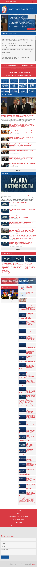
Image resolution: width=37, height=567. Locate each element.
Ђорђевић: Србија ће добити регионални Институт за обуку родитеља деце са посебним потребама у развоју (17, 116)
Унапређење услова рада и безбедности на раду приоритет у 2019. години (30, 266)
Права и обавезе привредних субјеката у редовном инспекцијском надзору (26, 472)
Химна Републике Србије (18, 69)
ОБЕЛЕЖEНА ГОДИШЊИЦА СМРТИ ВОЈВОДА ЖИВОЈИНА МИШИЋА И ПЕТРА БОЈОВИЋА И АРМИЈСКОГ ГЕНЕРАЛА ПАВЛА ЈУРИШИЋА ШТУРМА (21, 231)
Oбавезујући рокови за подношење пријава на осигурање (31, 458)
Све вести (18, 170)
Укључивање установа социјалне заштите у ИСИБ (31, 464)
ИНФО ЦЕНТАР (18, 522)
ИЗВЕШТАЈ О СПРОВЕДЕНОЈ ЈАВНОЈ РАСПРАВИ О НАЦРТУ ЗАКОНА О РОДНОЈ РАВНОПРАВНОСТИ (27, 390)
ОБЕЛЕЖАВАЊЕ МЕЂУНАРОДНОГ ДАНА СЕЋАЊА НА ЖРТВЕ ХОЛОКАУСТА (20, 203)
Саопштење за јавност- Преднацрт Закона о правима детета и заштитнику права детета (27, 316)
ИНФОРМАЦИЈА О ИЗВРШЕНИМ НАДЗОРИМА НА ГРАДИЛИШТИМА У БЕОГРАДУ (18, 46)
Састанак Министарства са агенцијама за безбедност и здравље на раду (21, 223)
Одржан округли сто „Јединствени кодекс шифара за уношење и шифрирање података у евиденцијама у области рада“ (22, 125)
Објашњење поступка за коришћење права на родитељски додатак (27, 338)
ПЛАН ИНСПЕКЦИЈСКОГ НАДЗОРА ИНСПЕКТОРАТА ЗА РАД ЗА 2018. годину (27, 438)
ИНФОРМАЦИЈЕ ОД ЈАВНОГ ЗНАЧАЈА (18, 525)
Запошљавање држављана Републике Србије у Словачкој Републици (27, 452)
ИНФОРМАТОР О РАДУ (18, 519)
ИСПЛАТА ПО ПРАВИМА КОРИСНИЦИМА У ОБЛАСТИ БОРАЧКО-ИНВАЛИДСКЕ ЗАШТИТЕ (27, 359)
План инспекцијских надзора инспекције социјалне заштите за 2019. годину (31, 410)
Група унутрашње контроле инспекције (18, 76)
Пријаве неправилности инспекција (18, 72)
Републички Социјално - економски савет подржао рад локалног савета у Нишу (21, 151)
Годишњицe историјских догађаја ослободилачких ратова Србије (26, 375)
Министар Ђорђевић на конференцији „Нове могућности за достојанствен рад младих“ (21, 131)
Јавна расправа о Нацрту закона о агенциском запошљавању (30, 352)
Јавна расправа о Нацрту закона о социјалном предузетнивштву (30, 345)
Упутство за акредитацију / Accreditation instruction (29, 444)
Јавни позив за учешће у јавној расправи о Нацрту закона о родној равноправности (27, 383)
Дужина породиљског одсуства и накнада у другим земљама (16, 54)
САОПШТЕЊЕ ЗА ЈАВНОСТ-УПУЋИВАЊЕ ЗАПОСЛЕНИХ (18, 65)
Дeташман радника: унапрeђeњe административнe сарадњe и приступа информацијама (27, 479)
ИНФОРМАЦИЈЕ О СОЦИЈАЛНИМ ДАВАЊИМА (18, 516)
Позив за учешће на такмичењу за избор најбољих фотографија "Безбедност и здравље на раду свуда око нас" (27, 366)
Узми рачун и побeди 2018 (29, 287)
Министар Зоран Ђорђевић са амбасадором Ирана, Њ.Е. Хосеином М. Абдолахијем (21, 144)
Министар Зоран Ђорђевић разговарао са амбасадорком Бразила (21, 138)
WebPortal (34, 564)
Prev (30, 17)
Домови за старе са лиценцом (30, 299)
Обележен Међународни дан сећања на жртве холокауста (22, 164)
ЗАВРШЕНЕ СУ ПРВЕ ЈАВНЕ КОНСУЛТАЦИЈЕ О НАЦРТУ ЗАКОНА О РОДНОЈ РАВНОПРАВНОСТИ (27, 430)
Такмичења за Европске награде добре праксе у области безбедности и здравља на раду (15, 58)
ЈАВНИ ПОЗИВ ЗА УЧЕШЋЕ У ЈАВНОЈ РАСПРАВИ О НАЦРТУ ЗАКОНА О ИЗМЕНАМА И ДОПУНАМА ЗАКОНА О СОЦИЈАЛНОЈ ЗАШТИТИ (27, 324)
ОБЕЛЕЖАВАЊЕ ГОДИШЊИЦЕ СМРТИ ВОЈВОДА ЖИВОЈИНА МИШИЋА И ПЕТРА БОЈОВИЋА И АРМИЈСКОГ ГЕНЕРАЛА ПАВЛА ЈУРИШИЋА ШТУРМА (22, 237)
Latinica (29, 1)
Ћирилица (24, 1)
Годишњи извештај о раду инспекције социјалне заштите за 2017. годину (30, 417)
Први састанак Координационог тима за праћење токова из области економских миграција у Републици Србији (20, 244)
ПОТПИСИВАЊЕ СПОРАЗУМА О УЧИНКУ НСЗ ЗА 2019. (22, 210)
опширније (30, 28)
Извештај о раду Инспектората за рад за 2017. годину (30, 423)
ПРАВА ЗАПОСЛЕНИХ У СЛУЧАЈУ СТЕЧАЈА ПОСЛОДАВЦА (15, 36)
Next (33, 17)
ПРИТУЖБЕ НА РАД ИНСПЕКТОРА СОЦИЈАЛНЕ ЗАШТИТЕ (31, 486)
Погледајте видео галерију (18, 276)
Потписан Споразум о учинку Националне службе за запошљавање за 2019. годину (21, 157)
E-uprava (18, 510)
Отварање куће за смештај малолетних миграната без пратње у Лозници (20, 216)
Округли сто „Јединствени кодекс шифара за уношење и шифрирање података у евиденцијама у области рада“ (17, 194)
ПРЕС (18, 513)
